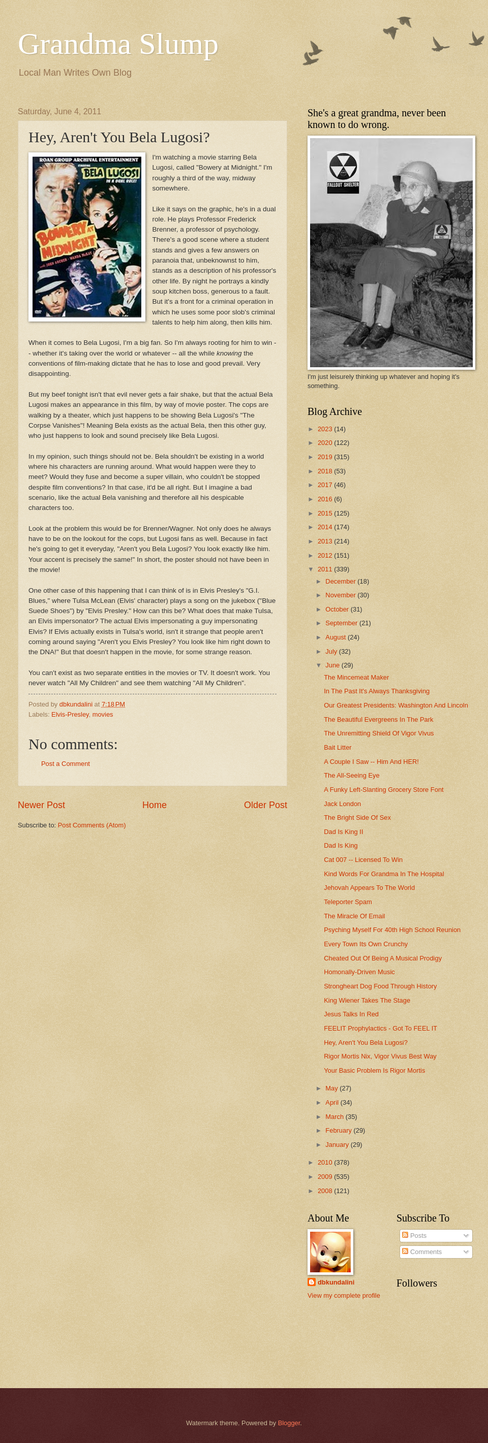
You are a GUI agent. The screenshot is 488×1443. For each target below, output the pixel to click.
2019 (326, 457)
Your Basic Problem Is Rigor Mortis (374, 1070)
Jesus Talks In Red (351, 1014)
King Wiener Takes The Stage (367, 1000)
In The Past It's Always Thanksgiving (377, 691)
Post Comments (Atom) (92, 825)
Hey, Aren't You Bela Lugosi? (366, 1042)
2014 (326, 527)
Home (154, 805)
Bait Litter (337, 747)
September (342, 623)
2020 (326, 442)
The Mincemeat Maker (356, 677)
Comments (422, 1252)
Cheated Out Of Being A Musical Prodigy (383, 958)
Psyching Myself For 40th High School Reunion (392, 930)
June (333, 665)
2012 (326, 555)
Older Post (265, 805)
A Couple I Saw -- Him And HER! (371, 761)
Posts (414, 1235)
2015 (326, 513)
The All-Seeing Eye (352, 775)
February (339, 1130)
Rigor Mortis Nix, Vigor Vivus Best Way (380, 1056)
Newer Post (41, 805)
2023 (326, 429)
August (336, 637)
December (341, 581)
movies (103, 714)
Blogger (289, 1423)
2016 (326, 499)
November (341, 595)
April (332, 1102)
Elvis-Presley (69, 714)
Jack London (342, 804)
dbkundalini (336, 1282)
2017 (326, 485)
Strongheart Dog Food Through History (380, 986)
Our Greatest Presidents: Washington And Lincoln (396, 705)
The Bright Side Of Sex (357, 817)
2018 (326, 471)
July (332, 651)
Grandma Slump (118, 43)
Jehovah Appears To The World (369, 887)
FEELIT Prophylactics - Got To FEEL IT (380, 1028)
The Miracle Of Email (354, 916)
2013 (326, 541)
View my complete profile (344, 1295)
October (337, 609)
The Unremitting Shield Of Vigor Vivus (379, 733)
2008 (326, 1191)
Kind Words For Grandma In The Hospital (384, 874)
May (332, 1088)
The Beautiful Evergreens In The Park (378, 719)
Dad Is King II (343, 832)
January (337, 1144)
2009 (326, 1176)
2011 (326, 569)
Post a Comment (65, 763)
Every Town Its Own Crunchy (366, 944)
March (335, 1116)
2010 (326, 1162)
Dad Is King (341, 845)
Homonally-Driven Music (359, 972)
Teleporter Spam (348, 902)
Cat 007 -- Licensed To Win (363, 859)
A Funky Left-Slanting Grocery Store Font (383, 789)
